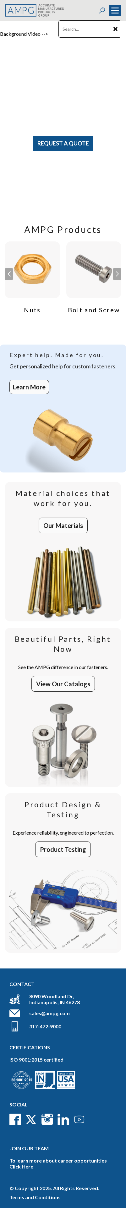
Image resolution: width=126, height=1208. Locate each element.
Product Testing (63, 849)
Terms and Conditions (35, 1197)
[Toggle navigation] (115, 10)
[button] (117, 274)
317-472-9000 (45, 1026)
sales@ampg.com (49, 1013)
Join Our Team (29, 1148)
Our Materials (63, 525)
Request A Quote (63, 143)
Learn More (29, 387)
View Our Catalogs (63, 684)
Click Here (21, 1166)
